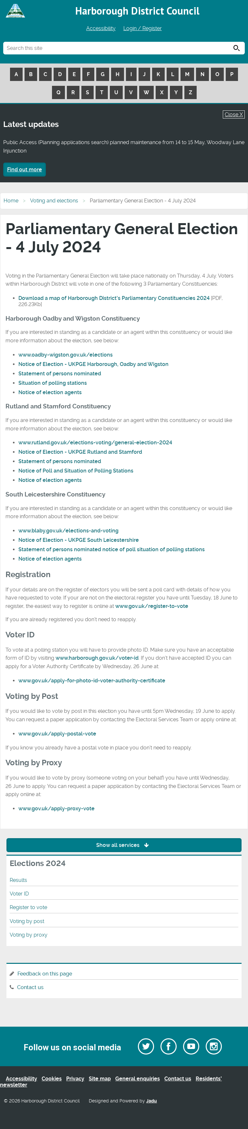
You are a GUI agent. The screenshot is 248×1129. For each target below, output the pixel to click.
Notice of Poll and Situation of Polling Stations (75, 471)
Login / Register (142, 28)
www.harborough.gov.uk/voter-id (97, 658)
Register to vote (28, 907)
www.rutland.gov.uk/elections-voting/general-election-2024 (95, 442)
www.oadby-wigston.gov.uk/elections (65, 355)
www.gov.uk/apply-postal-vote (57, 734)
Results (18, 880)
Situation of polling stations (52, 383)
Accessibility (101, 28)
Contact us (30, 987)
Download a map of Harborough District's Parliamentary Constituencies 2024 (114, 298)
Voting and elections (54, 201)
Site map (100, 1079)
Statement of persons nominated (59, 374)
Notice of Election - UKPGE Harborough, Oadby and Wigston (93, 364)
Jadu (151, 1101)
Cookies (52, 1079)
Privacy (75, 1079)
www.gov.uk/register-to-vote (151, 606)
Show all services (124, 845)
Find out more (24, 169)
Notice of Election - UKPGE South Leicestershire (78, 540)
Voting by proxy (28, 935)
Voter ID (19, 894)
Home (11, 201)
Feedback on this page (44, 974)
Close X (234, 114)
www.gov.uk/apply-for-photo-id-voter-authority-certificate (91, 681)
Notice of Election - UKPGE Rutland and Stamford (80, 452)
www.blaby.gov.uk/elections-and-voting (68, 531)
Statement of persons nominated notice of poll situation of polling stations (111, 549)
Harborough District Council (137, 10)
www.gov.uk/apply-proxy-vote (56, 808)
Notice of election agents (50, 392)
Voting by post (27, 921)
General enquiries (137, 1079)
